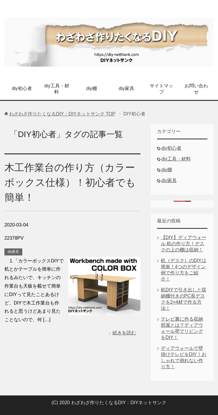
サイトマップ (161, 88)
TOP (62, 113)
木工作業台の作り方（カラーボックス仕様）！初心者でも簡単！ (70, 182)
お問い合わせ (196, 88)
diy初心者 (22, 88)
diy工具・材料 (56, 88)
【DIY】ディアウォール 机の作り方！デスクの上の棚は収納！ (183, 243)
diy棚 (91, 88)
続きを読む (124, 332)
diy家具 (126, 88)
